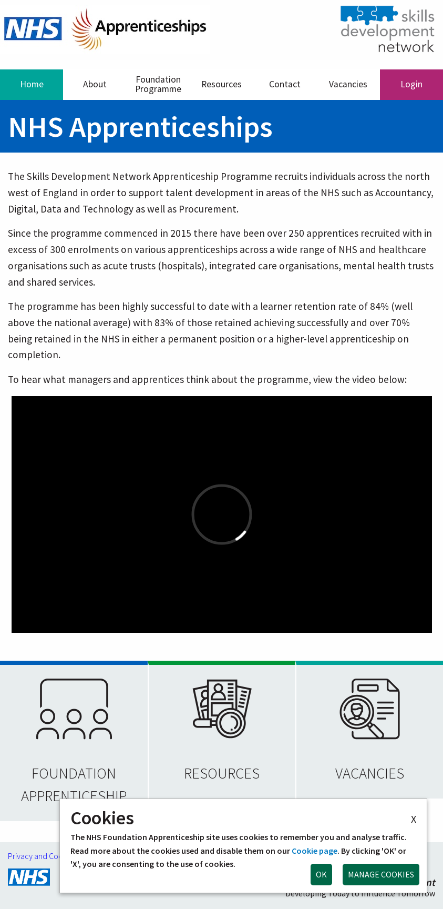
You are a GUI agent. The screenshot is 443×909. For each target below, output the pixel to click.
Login (411, 84)
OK (321, 874)
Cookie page (314, 850)
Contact (285, 84)
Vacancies (348, 84)
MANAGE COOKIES (381, 874)
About (95, 84)
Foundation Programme (158, 84)
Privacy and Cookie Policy (52, 856)
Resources (221, 84)
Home (32, 84)
